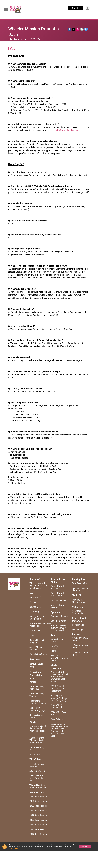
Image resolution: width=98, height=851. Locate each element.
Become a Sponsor (59, 616)
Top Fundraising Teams (36, 694)
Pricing (32, 602)
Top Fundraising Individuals (36, 687)
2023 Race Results (38, 806)
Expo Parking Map (59, 600)
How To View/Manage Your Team (59, 657)
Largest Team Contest (57, 640)
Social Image (78, 625)
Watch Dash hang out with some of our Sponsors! (59, 627)
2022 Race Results (38, 810)
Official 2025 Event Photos (80, 639)
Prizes (32, 635)
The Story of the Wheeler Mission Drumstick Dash (37, 740)
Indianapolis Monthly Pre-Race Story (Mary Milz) (59, 698)
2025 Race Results (38, 796)
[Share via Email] (82, 29)
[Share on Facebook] (69, 29)
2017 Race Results (38, 834)
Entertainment (35, 630)
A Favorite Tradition (38, 771)
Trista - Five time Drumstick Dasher (37, 786)
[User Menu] (87, 8)
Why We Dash (35, 759)
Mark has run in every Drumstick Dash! (37, 778)
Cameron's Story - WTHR (37, 748)
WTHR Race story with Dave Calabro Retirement (59, 688)
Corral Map (34, 611)
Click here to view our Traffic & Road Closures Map (33, 517)
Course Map (35, 607)
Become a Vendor (59, 621)
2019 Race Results (38, 825)
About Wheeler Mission (36, 648)
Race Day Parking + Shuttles (80, 589)
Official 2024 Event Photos (80, 646)
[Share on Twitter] (73, 29)
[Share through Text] (86, 29)
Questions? (34, 659)
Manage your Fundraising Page (37, 709)
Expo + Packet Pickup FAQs (57, 594)
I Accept (85, 846)
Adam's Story (35, 754)
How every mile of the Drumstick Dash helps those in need (37, 729)
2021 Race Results (38, 815)
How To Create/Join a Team (57, 648)
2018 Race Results (38, 829)
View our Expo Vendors (57, 606)
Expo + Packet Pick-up (57, 587)
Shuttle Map (77, 595)
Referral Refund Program (36, 641)
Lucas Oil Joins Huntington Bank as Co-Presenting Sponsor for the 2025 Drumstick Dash (59, 730)
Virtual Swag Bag (36, 665)
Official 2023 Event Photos (80, 653)
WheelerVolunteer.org (18, 537)
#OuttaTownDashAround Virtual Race (38, 624)
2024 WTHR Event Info (59, 713)
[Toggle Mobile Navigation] (6, 9)
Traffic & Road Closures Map (78, 601)
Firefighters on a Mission (36, 765)
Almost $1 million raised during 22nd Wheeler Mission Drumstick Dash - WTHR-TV (59, 677)
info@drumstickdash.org (67, 130)
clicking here (48, 438)
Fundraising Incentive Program (37, 702)
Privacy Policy (13, 848)
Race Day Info (35, 597)
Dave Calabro (57, 719)
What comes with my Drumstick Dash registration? (38, 585)
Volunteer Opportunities (78, 612)
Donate (75, 8)
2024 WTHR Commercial (56, 706)
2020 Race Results (38, 820)
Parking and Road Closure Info (37, 617)
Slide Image (77, 629)
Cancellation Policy (38, 654)
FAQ (31, 593)
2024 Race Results (38, 801)
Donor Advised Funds (36, 716)
